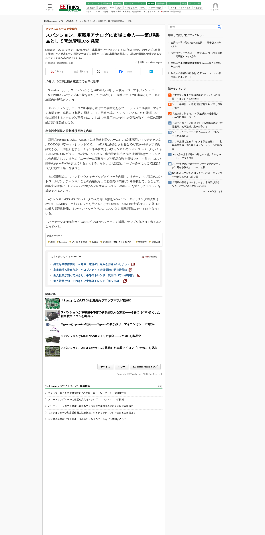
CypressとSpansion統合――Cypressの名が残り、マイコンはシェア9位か (108, 324)
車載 (52, 242)
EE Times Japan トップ (145, 366)
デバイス (105, 366)
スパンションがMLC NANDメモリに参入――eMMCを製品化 (101, 336)
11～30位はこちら (214, 191)
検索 (219, 26)
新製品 (95, 242)
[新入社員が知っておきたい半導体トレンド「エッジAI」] (90, 281)
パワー (121, 366)
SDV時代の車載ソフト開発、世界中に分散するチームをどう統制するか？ (87, 419)
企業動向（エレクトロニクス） (118, 242)
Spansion (63, 242)
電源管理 (156, 242)
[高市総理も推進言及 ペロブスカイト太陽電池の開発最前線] (92, 269)
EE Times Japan (50, 21)
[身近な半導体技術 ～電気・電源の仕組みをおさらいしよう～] (94, 264)
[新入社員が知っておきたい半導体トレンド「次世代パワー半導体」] (96, 275)
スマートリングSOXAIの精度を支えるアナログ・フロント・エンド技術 (86, 399)
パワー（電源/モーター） (70, 21)
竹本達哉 (139, 62)
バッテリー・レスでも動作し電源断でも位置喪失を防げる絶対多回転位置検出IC (90, 406)
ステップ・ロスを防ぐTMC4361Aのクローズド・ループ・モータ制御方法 (87, 393)
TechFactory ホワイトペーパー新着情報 (67, 386)
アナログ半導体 (79, 242)
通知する (84, 71)
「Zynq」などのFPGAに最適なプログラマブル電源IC (96, 300)
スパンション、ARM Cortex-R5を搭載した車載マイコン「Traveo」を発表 (109, 347)
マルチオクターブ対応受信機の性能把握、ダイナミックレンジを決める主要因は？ (92, 412)
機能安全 (142, 242)
